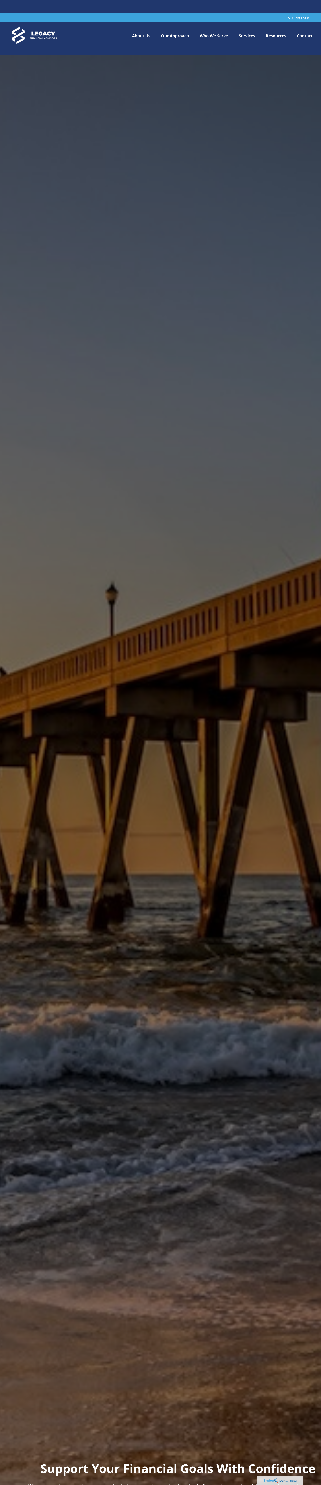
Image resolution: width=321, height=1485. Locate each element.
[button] (141, 22)
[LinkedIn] (17, 1005)
